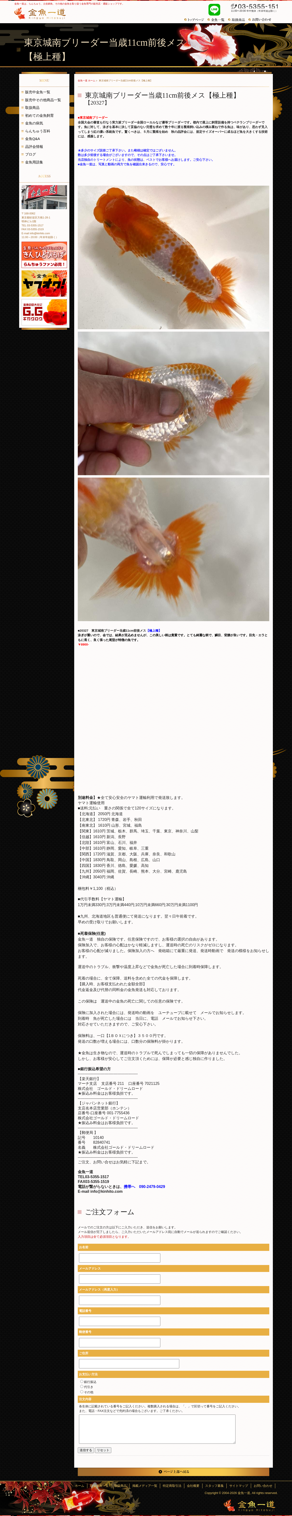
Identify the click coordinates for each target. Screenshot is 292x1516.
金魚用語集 (34, 162)
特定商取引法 (174, 1486)
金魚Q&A (32, 139)
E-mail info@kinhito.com (36, 233)
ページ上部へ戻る (173, 1472)
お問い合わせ (261, 19)
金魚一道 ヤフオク (44, 283)
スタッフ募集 (216, 1486)
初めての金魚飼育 (39, 115)
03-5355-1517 (252, 7)
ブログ (30, 154)
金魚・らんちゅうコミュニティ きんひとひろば (44, 255)
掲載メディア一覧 (147, 1486)
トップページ (196, 19)
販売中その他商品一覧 (43, 100)
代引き (86, 1387)
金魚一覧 (218, 19)
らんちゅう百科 (37, 131)
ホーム (84, 1486)
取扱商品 (32, 108)
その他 (86, 1392)
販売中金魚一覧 (37, 92)
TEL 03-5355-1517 (32, 225)
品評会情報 (34, 147)
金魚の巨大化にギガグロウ (44, 312)
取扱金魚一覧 (103, 1486)
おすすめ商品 (238, 19)
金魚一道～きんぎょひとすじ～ (249, 1505)
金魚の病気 (34, 123)
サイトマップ (239, 1486)
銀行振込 (88, 1382)
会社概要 (195, 1486)
